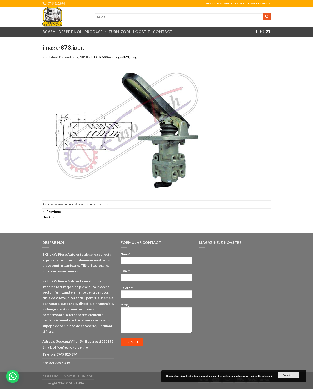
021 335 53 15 (59, 363)
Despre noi (70, 31)
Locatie (141, 31)
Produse (95, 31)
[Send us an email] (268, 32)
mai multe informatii (261, 376)
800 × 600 (100, 57)
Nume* (156, 259)
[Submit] (267, 16)
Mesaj (156, 319)
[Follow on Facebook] (256, 32)
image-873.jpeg (124, 57)
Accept (288, 374)
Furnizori (119, 31)
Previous (51, 211)
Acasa (48, 31)
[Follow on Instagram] (262, 32)
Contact (162, 31)
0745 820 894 (66, 354)
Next (48, 217)
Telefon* (156, 293)
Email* (156, 276)
